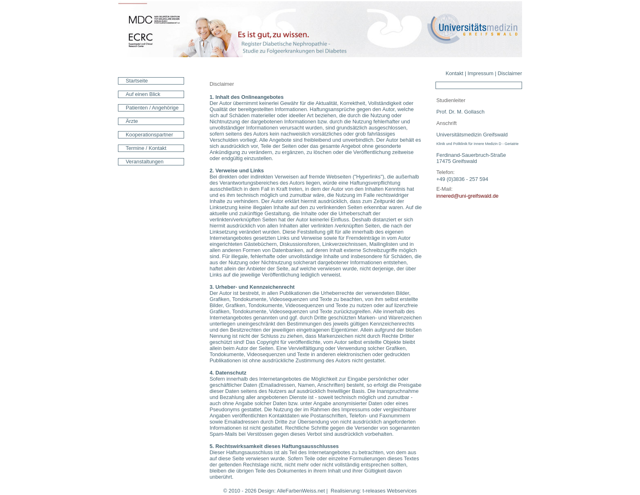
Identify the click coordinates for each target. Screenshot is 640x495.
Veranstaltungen (145, 161)
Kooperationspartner (149, 135)
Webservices (402, 491)
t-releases (373, 491)
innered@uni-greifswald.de (467, 196)
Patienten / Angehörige (152, 108)
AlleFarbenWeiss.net (301, 491)
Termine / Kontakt (146, 148)
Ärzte (132, 121)
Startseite (137, 81)
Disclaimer (510, 73)
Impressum (480, 73)
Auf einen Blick (143, 94)
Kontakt (454, 73)
